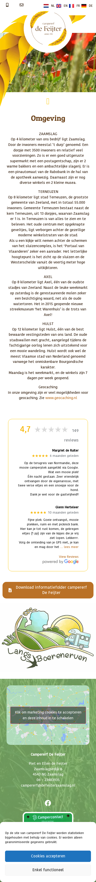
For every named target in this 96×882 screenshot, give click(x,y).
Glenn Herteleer (67, 507)
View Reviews (69, 557)
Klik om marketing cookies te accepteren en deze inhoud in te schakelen (48, 715)
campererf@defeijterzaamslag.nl (48, 785)
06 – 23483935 (48, 780)
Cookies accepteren (48, 856)
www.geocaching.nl (61, 398)
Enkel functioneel (48, 870)
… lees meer (69, 547)
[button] (48, 101)
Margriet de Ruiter (65, 451)
